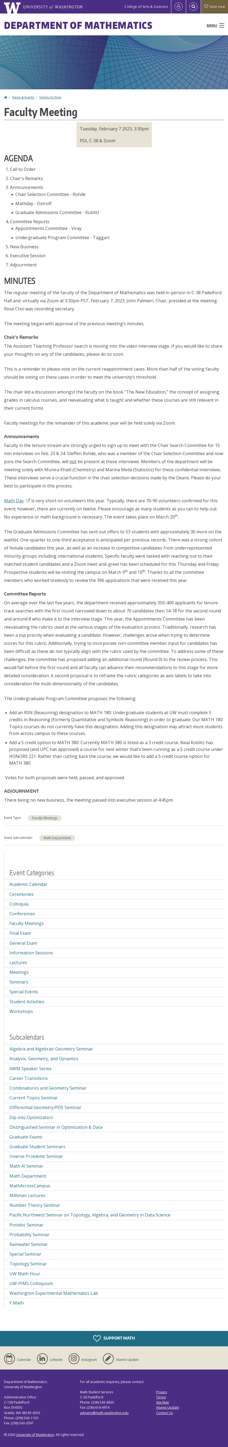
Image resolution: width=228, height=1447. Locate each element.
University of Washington (35, 1434)
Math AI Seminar (26, 1166)
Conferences (22, 914)
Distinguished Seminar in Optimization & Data (55, 1127)
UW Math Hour (24, 1274)
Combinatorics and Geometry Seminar (47, 1088)
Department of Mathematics (78, 25)
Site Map (162, 1402)
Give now (214, 6)
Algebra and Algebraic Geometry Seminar (51, 1049)
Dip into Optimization (31, 1117)
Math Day (17, 501)
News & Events (23, 97)
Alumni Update (167, 1407)
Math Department (57, 838)
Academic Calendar (28, 884)
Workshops (21, 1011)
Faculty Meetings (44, 818)
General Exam (23, 943)
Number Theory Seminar (34, 1205)
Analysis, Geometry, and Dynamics (43, 1059)
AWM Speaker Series (30, 1069)
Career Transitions (28, 1078)
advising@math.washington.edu (104, 1413)
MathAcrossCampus (29, 1186)
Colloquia (18, 904)
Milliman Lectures (27, 1195)
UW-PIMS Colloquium (31, 1283)
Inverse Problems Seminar (36, 1156)
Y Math (16, 1303)
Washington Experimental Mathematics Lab (53, 1293)
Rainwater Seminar (28, 1244)
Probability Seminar (29, 1235)
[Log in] (178, 6)
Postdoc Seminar (26, 1225)
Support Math (114, 1338)
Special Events (23, 992)
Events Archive (50, 97)
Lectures (18, 962)
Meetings (19, 972)
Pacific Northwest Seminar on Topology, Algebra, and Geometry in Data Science (89, 1215)
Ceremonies (21, 894)
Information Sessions (31, 953)
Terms (161, 1397)
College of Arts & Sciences (146, 6)
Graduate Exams (25, 1137)
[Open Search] (193, 6)
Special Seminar (25, 1254)
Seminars (18, 982)
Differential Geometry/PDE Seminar (45, 1107)
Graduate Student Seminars (37, 1147)
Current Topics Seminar (33, 1098)
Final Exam (20, 933)
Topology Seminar (28, 1264)
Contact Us (164, 1413)
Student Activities (26, 1002)
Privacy (161, 1392)
